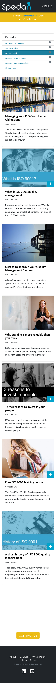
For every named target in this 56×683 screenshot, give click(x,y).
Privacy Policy (38, 656)
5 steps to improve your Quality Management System (25, 268)
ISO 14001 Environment (14, 43)
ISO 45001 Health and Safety (16, 58)
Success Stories (11, 48)
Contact (24, 656)
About (13, 656)
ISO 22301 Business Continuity (17, 63)
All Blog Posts (10, 68)
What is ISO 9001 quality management (21, 193)
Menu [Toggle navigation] (47, 6)
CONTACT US (28, 635)
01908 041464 (30, 15)
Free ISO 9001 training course (24, 482)
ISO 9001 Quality (11, 53)
